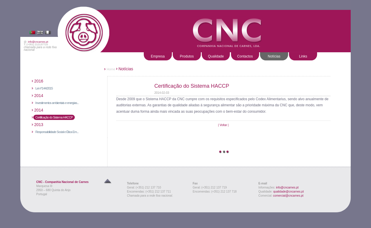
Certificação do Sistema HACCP (54, 117)
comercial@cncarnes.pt (288, 195)
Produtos (187, 56)
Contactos (245, 56)
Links (303, 56)
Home (111, 69)
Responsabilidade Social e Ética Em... (57, 132)
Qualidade (216, 56)
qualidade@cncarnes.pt (288, 191)
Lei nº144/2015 (44, 88)
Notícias (274, 56)
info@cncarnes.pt (38, 41)
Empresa (158, 56)
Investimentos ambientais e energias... (57, 103)
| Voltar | (223, 125)
